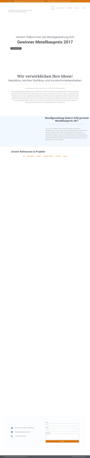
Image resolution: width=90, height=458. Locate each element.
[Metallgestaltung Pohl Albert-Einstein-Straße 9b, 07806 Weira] (45, 400)
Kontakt (83, 8)
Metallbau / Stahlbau (48, 156)
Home (52, 8)
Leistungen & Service (60, 8)
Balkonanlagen (30, 156)
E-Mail (47, 427)
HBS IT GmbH (25, 456)
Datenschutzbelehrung (76, 456)
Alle (24, 156)
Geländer (39, 156)
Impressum (83, 456)
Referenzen (77, 8)
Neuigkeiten (69, 8)
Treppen (65, 156)
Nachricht (48, 432)
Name (47, 422)
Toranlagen (58, 156)
